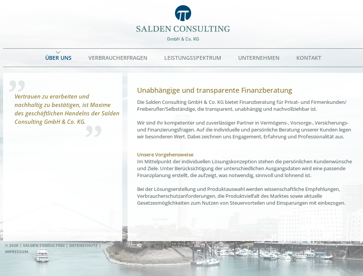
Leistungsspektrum (192, 57)
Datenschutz (83, 245)
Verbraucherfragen (117, 57)
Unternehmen (259, 57)
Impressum (16, 251)
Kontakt (308, 57)
